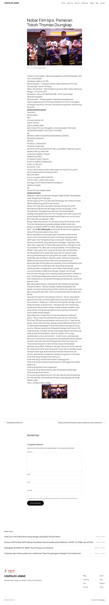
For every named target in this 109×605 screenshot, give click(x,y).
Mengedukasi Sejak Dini (15, 422)
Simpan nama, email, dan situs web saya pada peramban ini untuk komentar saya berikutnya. (53, 498)
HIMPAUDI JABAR (11, 3)
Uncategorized (41, 68)
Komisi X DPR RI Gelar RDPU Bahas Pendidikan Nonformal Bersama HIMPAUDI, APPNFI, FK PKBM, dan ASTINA (48, 542)
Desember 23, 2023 (99, 548)
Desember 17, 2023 (100, 553)
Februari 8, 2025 (100, 542)
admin (34, 68)
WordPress (102, 600)
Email (29, 482)
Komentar (30, 452)
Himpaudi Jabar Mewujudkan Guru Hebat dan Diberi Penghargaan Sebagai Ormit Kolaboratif (42, 553)
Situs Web (29, 490)
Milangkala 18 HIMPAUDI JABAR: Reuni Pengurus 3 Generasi (28, 548)
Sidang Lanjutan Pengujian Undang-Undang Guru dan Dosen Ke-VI (80, 422)
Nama (29, 474)
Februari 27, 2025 (100, 536)
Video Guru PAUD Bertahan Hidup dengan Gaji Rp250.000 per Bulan (32, 537)
